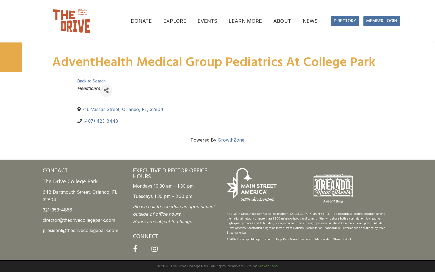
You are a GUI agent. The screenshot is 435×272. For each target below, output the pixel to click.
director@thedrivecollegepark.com (79, 220)
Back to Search (91, 81)
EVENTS (207, 21)
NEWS (310, 21)
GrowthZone (231, 140)
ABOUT (282, 21)
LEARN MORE (245, 21)
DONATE (141, 21)
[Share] (106, 90)
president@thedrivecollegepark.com (80, 230)
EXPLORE (174, 21)
